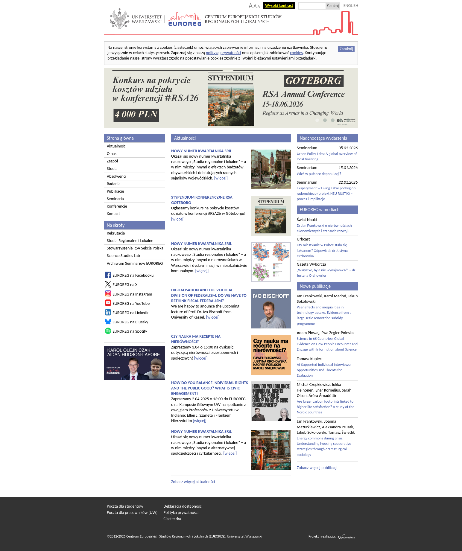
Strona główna (120, 138)
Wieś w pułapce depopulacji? (319, 173)
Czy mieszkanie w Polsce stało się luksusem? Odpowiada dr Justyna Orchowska (322, 250)
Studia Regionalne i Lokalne (130, 240)
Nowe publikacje (315, 286)
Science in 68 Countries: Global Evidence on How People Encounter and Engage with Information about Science (327, 343)
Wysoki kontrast (279, 5)
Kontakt (113, 213)
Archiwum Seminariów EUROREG (135, 263)
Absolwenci (116, 176)
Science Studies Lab (123, 255)
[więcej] (221, 178)
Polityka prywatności (180, 512)
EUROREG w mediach (320, 209)
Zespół (112, 161)
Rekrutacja (116, 233)
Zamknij (346, 48)
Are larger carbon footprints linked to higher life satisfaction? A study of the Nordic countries (325, 406)
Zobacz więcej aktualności (193, 481)
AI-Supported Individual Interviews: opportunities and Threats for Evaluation (324, 370)
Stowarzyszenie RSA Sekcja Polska (135, 248)
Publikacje (115, 191)
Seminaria (115, 198)
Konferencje (117, 206)
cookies (296, 52)
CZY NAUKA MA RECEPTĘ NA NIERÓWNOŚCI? (196, 339)
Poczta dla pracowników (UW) (132, 512)
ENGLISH (351, 5)
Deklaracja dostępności (183, 506)
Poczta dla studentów (125, 506)
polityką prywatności (223, 52)
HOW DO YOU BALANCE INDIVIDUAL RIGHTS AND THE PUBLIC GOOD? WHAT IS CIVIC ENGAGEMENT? (209, 388)
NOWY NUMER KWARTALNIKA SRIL (201, 150)
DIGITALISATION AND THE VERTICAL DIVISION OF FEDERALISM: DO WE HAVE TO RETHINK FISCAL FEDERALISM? (209, 295)
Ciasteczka (172, 518)
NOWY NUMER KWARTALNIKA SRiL (201, 431)
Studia (112, 168)
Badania (114, 183)
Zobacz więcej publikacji (317, 467)
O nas (111, 153)
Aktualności (117, 146)
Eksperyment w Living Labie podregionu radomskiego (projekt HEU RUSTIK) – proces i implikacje (327, 193)
